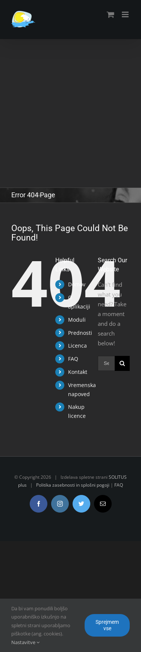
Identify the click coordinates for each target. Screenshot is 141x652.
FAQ (73, 358)
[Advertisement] (70, 113)
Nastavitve (25, 642)
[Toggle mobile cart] (110, 14)
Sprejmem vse (107, 625)
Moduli (77, 319)
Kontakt (77, 371)
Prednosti (80, 332)
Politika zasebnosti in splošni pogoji (72, 485)
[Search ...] (106, 363)
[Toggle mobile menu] (126, 14)
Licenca (77, 345)
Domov (76, 284)
